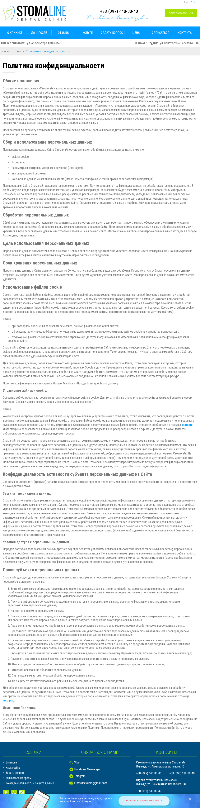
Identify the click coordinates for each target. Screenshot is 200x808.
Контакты (185, 33)
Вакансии (11, 762)
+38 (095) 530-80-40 (148, 791)
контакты (188, 425)
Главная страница (12, 51)
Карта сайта (13, 767)
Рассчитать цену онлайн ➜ (144, 800)
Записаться (160, 33)
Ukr (186, 2)
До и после (39, 33)
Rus (192, 2)
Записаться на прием (18, 778)
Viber (77, 762)
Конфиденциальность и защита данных (30, 783)
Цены (136, 33)
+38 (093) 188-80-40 (182, 773)
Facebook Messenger (87, 769)
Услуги (87, 33)
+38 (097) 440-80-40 (119, 11)
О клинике (14, 33)
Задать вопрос (112, 33)
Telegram (80, 776)
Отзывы (63, 33)
